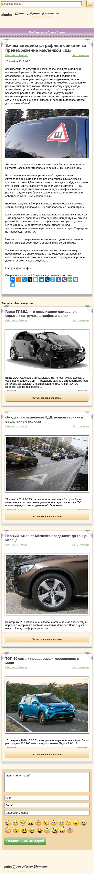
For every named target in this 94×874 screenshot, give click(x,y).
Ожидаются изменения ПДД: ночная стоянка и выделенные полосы (44, 419)
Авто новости (80, 55)
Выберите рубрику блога (47, 32)
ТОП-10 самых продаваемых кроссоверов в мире (42, 661)
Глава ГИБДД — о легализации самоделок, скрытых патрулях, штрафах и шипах (41, 314)
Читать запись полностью (47, 398)
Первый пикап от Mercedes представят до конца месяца (46, 538)
